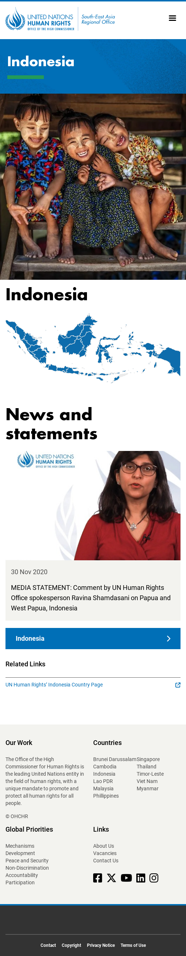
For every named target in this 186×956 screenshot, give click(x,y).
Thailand (146, 766)
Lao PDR (103, 781)
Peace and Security (27, 860)
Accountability (21, 875)
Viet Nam (147, 781)
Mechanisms (19, 846)
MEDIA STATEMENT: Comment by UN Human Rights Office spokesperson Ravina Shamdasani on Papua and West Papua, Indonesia (91, 598)
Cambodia (105, 766)
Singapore (148, 759)
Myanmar (148, 788)
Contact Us (105, 860)
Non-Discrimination (27, 868)
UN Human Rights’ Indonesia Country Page (93, 685)
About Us (103, 846)
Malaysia (103, 788)
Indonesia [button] (30, 638)
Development (20, 853)
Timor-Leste (150, 774)
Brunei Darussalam (114, 759)
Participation (20, 882)
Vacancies (105, 853)
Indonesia (104, 774)
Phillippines (106, 796)
